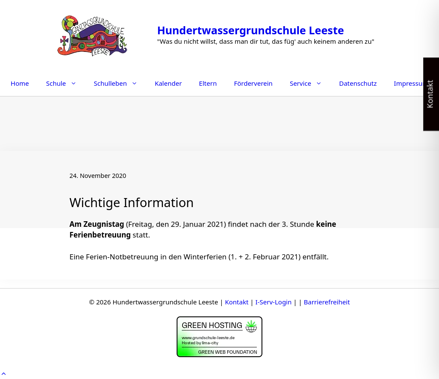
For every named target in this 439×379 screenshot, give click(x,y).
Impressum (411, 83)
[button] (3, 373)
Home (20, 83)
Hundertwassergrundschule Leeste (250, 30)
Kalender (168, 83)
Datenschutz (358, 83)
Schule (65, 83)
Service (310, 83)
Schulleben (120, 83)
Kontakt (237, 302)
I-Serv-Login (274, 302)
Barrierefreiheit (327, 302)
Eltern (208, 83)
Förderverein (253, 83)
